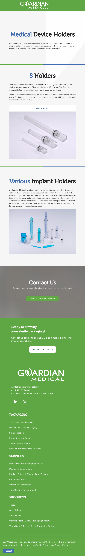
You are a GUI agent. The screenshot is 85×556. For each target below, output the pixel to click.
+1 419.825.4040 (21, 390)
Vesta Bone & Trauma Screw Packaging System (32, 526)
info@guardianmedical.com (26, 386)
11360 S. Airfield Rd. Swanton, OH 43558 (33, 393)
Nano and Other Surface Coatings (25, 448)
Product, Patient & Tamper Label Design (28, 474)
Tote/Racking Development (22, 490)
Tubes (12, 505)
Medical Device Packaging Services (26, 463)
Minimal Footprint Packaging (23, 427)
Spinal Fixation (16, 432)
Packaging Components (20, 469)
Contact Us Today (43, 349)
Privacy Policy (61, 545)
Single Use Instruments (20, 443)
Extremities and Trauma (20, 438)
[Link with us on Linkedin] (16, 402)
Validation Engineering (20, 484)
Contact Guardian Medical (42, 298)
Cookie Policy (41, 545)
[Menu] (11, 4)
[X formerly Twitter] (25, 402)
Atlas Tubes (15, 510)
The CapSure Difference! (21, 422)
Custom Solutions (17, 479)
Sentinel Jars (15, 515)
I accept (8, 551)
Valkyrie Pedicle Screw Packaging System (29, 520)
